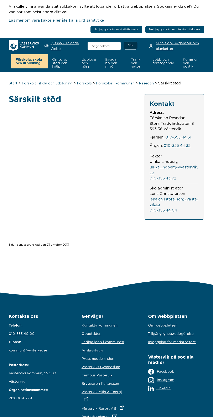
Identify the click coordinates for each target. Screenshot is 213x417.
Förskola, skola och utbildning (47, 83)
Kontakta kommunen (100, 325)
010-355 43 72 (163, 178)
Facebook (161, 372)
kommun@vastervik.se (28, 350)
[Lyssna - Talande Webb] (63, 45)
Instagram (161, 380)
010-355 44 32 (177, 145)
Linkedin (159, 388)
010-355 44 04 (163, 210)
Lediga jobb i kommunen (103, 342)
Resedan (146, 83)
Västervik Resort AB (106, 407)
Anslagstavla (92, 350)
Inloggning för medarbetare (172, 342)
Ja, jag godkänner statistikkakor (116, 29)
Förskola (84, 83)
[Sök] (130, 45)
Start (13, 83)
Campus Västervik (97, 375)
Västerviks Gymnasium (101, 367)
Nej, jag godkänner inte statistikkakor (174, 29)
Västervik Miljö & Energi (106, 394)
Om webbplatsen (162, 325)
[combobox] (104, 46)
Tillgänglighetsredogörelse (171, 334)
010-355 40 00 (22, 334)
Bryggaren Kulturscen (100, 383)
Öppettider (91, 334)
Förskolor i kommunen (115, 83)
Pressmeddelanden (98, 358)
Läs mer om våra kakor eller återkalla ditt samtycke (56, 20)
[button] (29, 61)
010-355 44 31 (178, 137)
